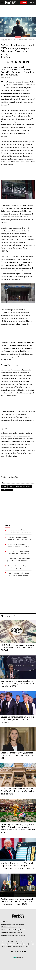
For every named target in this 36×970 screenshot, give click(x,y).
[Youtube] (21, 951)
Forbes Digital (5, 55)
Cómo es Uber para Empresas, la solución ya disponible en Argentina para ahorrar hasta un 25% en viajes (19, 567)
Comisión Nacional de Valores (19, 487)
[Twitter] (15, 951)
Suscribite (23, 2)
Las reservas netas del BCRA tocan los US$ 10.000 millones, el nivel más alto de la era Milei (17, 791)
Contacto (18, 942)
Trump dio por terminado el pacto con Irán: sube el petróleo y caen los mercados (17, 719)
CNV (4, 487)
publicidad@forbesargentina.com (15, 924)
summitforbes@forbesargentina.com (15, 930)
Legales (25, 944)
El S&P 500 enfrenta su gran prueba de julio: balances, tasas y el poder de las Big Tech (17, 647)
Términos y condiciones (15, 944)
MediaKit (4, 942)
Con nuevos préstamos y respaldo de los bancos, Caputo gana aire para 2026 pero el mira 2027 (17, 683)
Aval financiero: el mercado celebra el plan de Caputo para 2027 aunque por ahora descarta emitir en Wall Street (17, 901)
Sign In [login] (32, 2)
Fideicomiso (6, 490)
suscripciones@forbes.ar (15, 932)
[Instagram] (18, 951)
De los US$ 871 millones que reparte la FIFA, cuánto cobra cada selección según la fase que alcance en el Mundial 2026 (18, 828)
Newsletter (11, 942)
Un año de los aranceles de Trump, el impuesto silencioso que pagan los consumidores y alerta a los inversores (17, 865)
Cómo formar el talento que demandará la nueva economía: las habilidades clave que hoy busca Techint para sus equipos (19, 531)
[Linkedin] (25, 951)
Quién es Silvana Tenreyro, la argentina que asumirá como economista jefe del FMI (17, 755)
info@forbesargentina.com (13, 927)
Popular (7, 525)
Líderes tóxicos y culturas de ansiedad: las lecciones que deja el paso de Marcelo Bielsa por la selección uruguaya (19, 574)
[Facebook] (12, 951)
